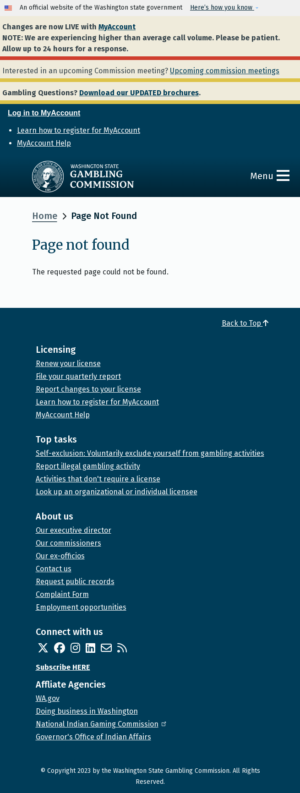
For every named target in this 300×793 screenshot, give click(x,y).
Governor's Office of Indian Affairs (93, 737)
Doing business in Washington (87, 711)
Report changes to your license (88, 389)
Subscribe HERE (63, 667)
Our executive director (73, 530)
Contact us (53, 568)
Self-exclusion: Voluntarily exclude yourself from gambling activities (150, 453)
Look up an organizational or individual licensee (116, 491)
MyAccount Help (44, 143)
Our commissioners (68, 543)
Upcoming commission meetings (224, 70)
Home (44, 215)
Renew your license (68, 363)
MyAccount (117, 26)
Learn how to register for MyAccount (78, 130)
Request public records (75, 581)
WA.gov (48, 698)
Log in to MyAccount (44, 113)
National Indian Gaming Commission (102, 724)
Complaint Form (62, 594)
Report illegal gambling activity (88, 466)
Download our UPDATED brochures (139, 92)
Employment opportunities (81, 607)
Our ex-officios (60, 556)
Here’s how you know (222, 7)
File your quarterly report (78, 376)
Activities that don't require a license (98, 479)
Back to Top (245, 323)
